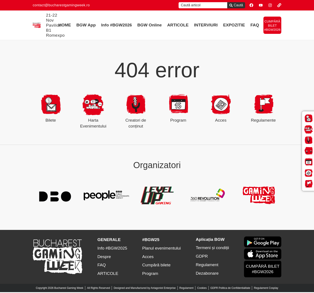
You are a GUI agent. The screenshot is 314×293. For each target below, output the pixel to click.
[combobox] (201, 5)
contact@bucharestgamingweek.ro (61, 5)
